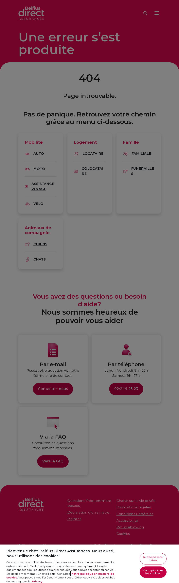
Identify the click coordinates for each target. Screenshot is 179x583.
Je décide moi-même (153, 560)
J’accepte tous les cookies (153, 574)
